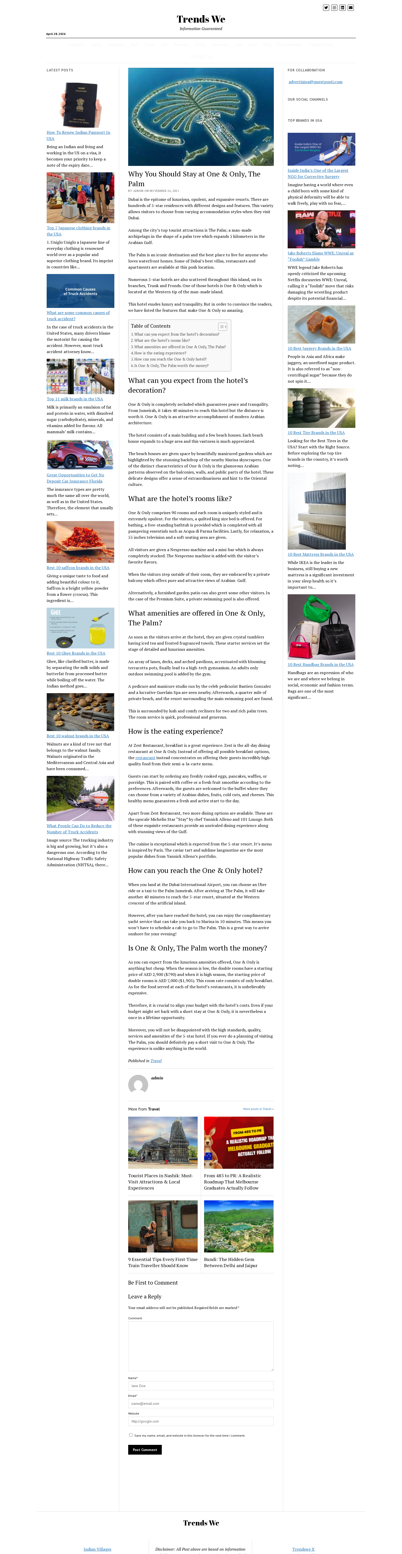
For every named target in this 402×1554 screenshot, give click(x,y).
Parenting (115, 44)
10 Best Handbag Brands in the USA (321, 664)
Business (181, 44)
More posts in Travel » (258, 1109)
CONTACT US (201, 56)
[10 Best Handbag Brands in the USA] (321, 628)
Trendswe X (303, 1549)
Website (133, 1413)
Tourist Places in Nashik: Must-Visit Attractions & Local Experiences (160, 1181)
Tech (134, 44)
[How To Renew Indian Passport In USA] (80, 106)
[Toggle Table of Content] (220, 326)
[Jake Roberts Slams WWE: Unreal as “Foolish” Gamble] (321, 230)
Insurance (220, 44)
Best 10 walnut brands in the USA (78, 736)
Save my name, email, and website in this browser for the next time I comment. (189, 1435)
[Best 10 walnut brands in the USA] (80, 713)
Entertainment (290, 44)
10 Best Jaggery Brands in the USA (319, 348)
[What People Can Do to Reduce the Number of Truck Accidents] (80, 799)
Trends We (201, 18)
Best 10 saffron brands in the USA (78, 567)
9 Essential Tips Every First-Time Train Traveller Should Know (163, 1262)
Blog (267, 44)
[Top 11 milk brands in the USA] (80, 377)
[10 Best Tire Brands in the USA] (321, 408)
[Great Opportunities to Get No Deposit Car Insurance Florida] (80, 455)
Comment (135, 1318)
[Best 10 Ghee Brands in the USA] (80, 629)
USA (164, 44)
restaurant (145, 757)
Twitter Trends (321, 44)
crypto (95, 44)
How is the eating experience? (160, 353)
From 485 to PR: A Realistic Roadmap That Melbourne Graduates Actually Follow (232, 1181)
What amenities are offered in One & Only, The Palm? (180, 346)
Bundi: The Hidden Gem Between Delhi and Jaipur (230, 1262)
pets (253, 44)
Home (200, 44)
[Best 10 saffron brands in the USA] (80, 542)
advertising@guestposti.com (316, 81)
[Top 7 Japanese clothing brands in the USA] (80, 198)
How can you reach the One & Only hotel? (170, 359)
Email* (132, 1396)
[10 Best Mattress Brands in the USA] (317, 512)
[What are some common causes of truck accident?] (80, 291)
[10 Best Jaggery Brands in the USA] (321, 325)
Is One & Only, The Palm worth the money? (171, 365)
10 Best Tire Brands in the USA (316, 432)
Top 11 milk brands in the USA (75, 399)
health (75, 44)
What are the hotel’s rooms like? (162, 340)
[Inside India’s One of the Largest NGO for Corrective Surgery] (321, 150)
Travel (149, 44)
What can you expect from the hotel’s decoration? (176, 334)
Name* (133, 1378)
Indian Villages (97, 1549)
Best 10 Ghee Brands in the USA (76, 653)
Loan (238, 44)
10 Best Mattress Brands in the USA (321, 554)
